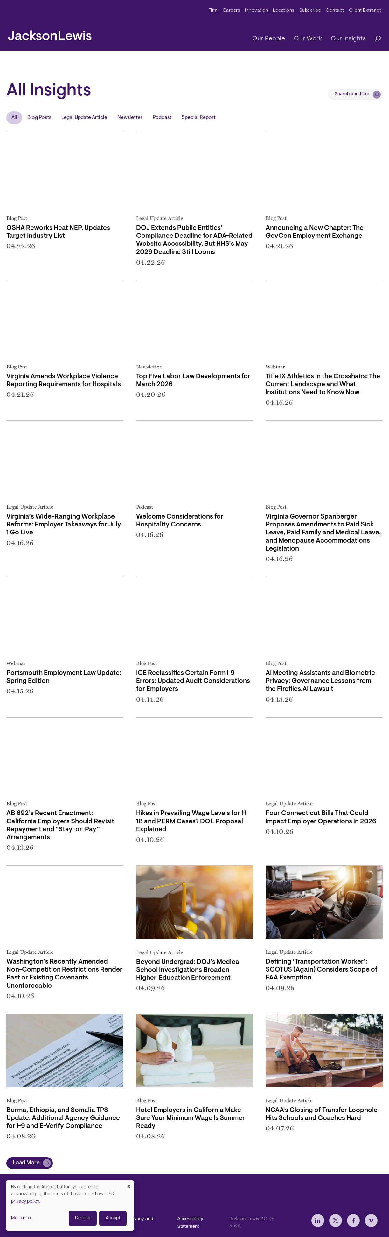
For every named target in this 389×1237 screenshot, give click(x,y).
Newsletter (129, 117)
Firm (213, 10)
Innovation (256, 10)
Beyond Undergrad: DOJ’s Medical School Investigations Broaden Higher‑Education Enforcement (188, 970)
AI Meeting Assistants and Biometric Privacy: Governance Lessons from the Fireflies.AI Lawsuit (320, 681)
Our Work (308, 39)
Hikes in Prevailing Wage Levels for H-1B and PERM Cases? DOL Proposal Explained (192, 821)
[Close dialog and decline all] (129, 1184)
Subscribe (310, 10)
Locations (284, 10)
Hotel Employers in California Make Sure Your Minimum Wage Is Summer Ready (190, 1118)
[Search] (374, 39)
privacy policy (25, 1201)
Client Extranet (365, 10)
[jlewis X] (335, 1220)
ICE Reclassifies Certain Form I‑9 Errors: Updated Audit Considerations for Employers (193, 681)
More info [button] (21, 1218)
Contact (335, 10)
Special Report (199, 117)
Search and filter (352, 94)
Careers (231, 10)
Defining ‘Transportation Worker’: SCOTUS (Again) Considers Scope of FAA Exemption (322, 970)
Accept (113, 1218)
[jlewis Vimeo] (371, 1220)
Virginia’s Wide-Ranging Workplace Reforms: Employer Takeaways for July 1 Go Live (63, 524)
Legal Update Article (84, 117)
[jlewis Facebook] (353, 1220)
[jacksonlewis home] (50, 33)
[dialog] (70, 1205)
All (14, 117)
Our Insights (348, 39)
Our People (268, 39)
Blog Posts (39, 117)
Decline (82, 1218)
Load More (26, 1163)
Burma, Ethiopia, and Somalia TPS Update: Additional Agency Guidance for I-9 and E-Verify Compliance (63, 1118)
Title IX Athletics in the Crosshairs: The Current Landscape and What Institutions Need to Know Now (323, 384)
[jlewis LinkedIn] (317, 1220)
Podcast (162, 117)
